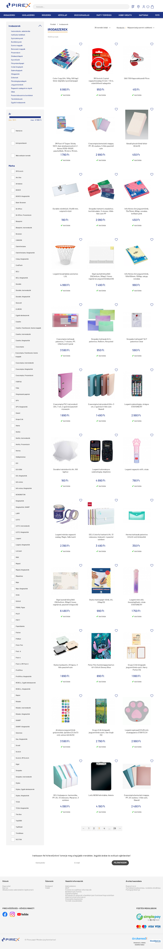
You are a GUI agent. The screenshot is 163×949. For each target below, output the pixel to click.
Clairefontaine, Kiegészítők (23, 253)
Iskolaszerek (28, 15)
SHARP (16, 720)
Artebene (16, 184)
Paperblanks (18, 626)
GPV (15, 401)
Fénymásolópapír (17, 63)
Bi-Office (16, 209)
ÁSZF (67, 888)
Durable (16, 284)
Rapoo (15, 695)
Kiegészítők (17, 501)
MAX (15, 557)
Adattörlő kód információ (75, 897)
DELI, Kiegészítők (19, 278)
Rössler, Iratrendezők (21, 708)
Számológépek (16, 70)
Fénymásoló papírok (20, 394)
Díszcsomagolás (81, 15)
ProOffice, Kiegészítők (21, 676)
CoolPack (16, 265)
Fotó (157, 15)
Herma (15, 451)
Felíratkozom (120, 863)
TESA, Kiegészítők (20, 808)
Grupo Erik (17, 419)
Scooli (15, 745)
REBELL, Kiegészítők (20, 689)
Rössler (16, 702)
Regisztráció (131, 886)
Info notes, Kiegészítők (21, 488)
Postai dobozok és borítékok (22, 95)
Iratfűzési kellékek (18, 35)
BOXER (16, 190)
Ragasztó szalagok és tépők (21, 88)
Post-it (16, 658)
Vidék (47, 888)
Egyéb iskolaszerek (20, 315)
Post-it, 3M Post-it (19, 664)
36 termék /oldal (101, 28)
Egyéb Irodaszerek (18, 103)
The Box (16, 814)
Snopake (16, 771)
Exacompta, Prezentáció (22, 375)
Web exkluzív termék (20, 156)
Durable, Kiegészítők (20, 297)
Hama (15, 426)
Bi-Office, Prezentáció (21, 215)
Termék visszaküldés (73, 901)
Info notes (17, 482)
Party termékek (104, 15)
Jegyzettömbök (17, 85)
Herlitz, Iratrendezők (20, 438)
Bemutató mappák (18, 49)
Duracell (16, 303)
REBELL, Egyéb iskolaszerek (23, 683)
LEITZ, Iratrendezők (20, 526)
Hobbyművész (18, 457)
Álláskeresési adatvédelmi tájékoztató (18, 890)
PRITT (15, 620)
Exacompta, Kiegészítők (22, 369)
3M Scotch (17, 171)
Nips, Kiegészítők (19, 589)
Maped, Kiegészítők (20, 570)
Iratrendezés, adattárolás (20, 31)
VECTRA (16, 840)
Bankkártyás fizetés (73, 892)
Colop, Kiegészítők (20, 259)
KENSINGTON (18, 495)
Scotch (16, 752)
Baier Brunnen (18, 203)
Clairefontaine (18, 247)
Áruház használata (134, 881)
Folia (15, 388)
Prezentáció (15, 53)
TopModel (16, 827)
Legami (16, 539)
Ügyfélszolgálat (71, 894)
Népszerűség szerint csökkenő (139, 28)
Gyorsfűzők (15, 60)
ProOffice (17, 670)
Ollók (13, 92)
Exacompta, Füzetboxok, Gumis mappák (24, 355)
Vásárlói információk (74, 881)
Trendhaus (17, 833)
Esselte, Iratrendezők (21, 334)
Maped (15, 564)
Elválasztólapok (17, 56)
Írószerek (46, 15)
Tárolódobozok (16, 99)
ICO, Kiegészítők (19, 476)
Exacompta (17, 347)
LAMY (15, 513)
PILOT (15, 614)
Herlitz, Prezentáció (20, 444)
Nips (15, 582)
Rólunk (5, 881)
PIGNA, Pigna (18, 608)
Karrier (5, 888)
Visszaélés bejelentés (74, 899)
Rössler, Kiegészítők (20, 714)
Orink (15, 595)
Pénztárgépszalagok (18, 81)
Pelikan (16, 639)
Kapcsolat (6, 886)
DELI (15, 272)
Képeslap (62, 15)
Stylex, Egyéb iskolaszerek (22, 789)
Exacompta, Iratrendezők (22, 363)
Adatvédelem (70, 886)
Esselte (16, 322)
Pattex (16, 633)
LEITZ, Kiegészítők (20, 532)
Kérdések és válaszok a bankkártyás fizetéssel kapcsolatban (89, 895)
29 (114, 828)
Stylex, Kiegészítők (20, 796)
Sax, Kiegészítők (19, 739)
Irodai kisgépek (17, 67)
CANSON (16, 240)
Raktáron (16, 131)
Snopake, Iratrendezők (21, 777)
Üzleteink (49, 881)
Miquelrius (17, 576)
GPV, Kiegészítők (19, 407)
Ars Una (16, 178)
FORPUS (16, 382)
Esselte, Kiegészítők (20, 341)
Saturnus (16, 733)
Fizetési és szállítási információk (78, 890)
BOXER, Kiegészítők (20, 196)
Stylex (15, 783)
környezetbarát (19, 143)
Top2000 (16, 821)
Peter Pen (17, 645)
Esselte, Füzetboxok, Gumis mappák (26, 328)
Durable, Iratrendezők (21, 290)
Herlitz (15, 432)
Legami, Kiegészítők (20, 545)
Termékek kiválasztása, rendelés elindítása (143, 888)
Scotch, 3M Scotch (20, 758)
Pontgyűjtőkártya (133, 890)
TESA (15, 802)
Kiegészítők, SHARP (20, 507)
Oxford (16, 601)
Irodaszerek (9, 15)
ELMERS (16, 309)
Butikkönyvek (16, 42)
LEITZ (15, 520)
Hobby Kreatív (125, 15)
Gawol (15, 413)
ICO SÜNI (16, 470)
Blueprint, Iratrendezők (21, 228)
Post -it (16, 651)
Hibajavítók (15, 74)
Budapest (49, 886)
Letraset (16, 551)
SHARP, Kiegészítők (20, 727)
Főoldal (53, 24)
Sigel (15, 764)
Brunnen (16, 234)
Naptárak (143, 15)
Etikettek (14, 78)
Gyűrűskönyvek (17, 38)
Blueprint (16, 221)
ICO (14, 463)
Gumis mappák (16, 45)
